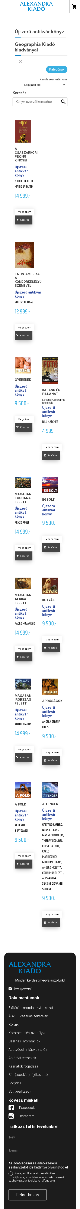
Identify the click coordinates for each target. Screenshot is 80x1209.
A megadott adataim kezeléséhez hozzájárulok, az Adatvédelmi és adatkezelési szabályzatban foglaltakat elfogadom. (36, 1177)
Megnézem (24, 212)
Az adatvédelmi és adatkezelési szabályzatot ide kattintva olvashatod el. (38, 1165)
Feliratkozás (27, 1194)
